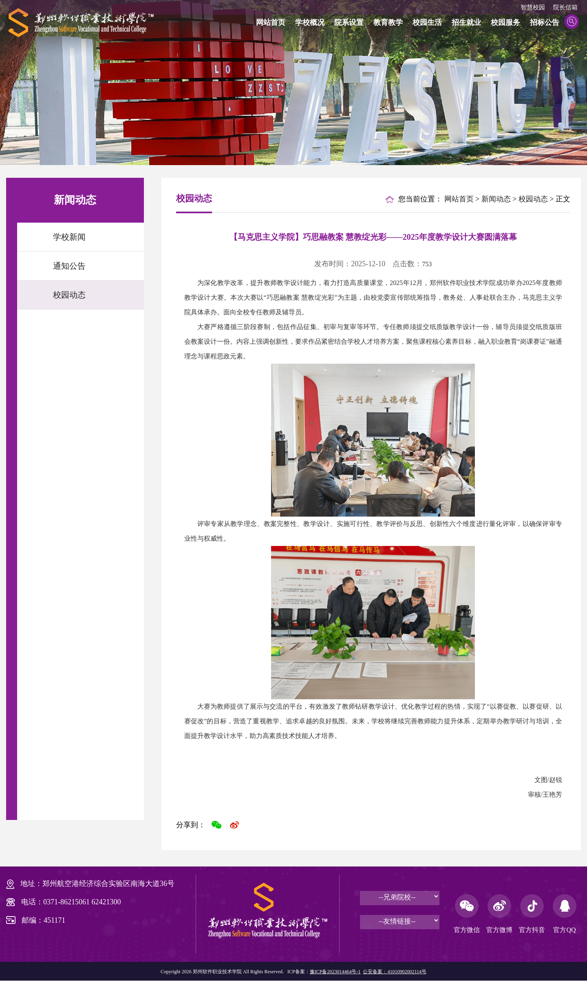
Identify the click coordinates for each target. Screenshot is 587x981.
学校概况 (309, 22)
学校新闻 (69, 236)
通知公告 (69, 265)
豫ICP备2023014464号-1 (335, 971)
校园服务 (505, 22)
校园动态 (69, 294)
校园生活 (427, 22)
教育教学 (388, 22)
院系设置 (349, 22)
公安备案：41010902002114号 (394, 971)
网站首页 (270, 22)
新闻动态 (496, 199)
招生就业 (466, 22)
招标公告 (544, 22)
